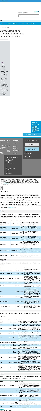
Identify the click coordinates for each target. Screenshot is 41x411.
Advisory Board (15, 151)
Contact (31, 145)
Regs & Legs (8, 151)
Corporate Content (3, 147)
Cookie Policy (8, 172)
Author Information (16, 150)
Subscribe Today (32, 149)
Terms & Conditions (8, 169)
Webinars (1, 148)
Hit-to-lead (8, 146)
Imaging (32, 23)
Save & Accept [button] (2, 409)
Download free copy (31, 134)
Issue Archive (2, 153)
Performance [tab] (1, 373)
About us (20, 12)
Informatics (8, 150)
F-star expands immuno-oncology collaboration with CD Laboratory (4, 69)
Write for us (27, 140)
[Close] (1, 188)
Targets (2, 23)
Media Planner (15, 143)
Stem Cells (15, 23)
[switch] (0, 260)
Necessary (2, 211)
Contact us (22, 13)
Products (1, 152)
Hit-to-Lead (22, 23)
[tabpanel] (20, 236)
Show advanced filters (4, 39)
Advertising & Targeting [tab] (3, 259)
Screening (9, 23)
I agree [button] (12, 184)
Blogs (1, 149)
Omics (28, 23)
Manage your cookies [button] (9, 173)
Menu (1, 20)
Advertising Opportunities (15, 146)
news (2, 62)
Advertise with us (35, 140)
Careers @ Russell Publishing (10, 168)
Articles (1, 142)
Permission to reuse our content (16, 153)
